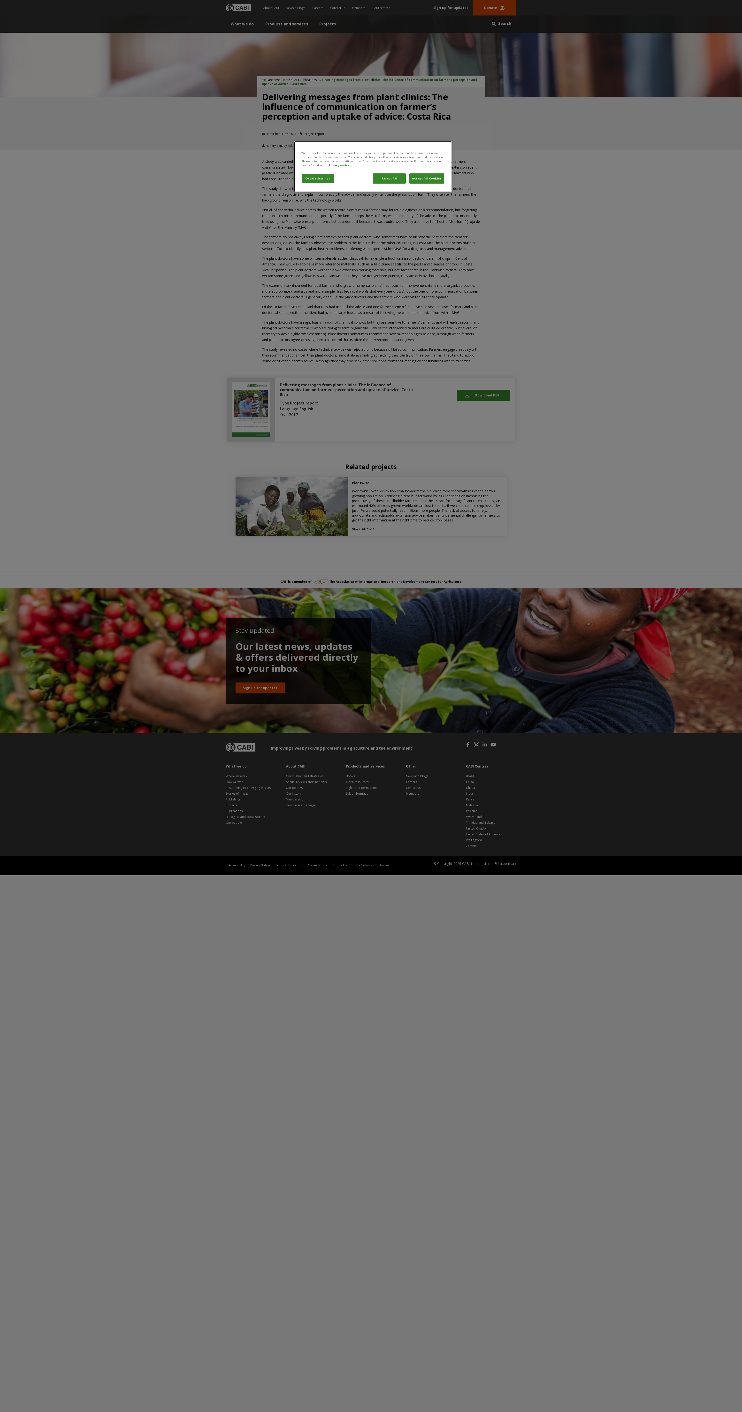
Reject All (389, 178)
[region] (372, 166)
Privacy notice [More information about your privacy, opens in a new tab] (339, 165)
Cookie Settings (317, 178)
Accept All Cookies (426, 178)
